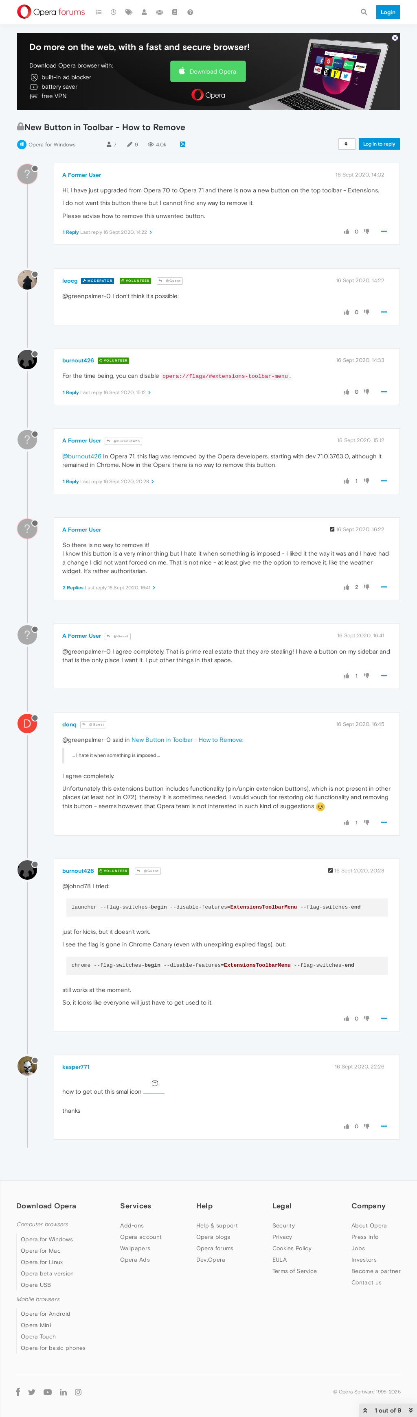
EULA (279, 1259)
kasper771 (76, 1067)
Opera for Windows (52, 145)
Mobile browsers (37, 1299)
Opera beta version (47, 1273)
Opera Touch (38, 1336)
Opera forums (215, 1248)
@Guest (170, 281)
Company (368, 1205)
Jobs (358, 1248)
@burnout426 (123, 441)
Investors (364, 1259)
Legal (282, 1205)
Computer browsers (42, 1224)
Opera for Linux (42, 1262)
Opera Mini (36, 1325)
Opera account (141, 1237)
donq (69, 724)
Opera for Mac (41, 1250)
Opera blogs (213, 1237)
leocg (69, 280)
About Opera (369, 1225)
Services (135, 1205)
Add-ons (132, 1225)
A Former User (81, 175)
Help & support (217, 1225)
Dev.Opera (211, 1259)
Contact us (366, 1282)
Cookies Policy (292, 1248)
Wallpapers (135, 1248)
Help (204, 1205)
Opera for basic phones (53, 1348)
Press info (364, 1237)
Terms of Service (294, 1271)
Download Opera (213, 71)
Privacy (282, 1237)
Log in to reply (379, 144)
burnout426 (78, 360)
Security (283, 1225)
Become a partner (376, 1271)
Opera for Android (45, 1313)
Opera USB (36, 1285)
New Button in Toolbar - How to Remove (187, 739)
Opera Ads (135, 1259)
